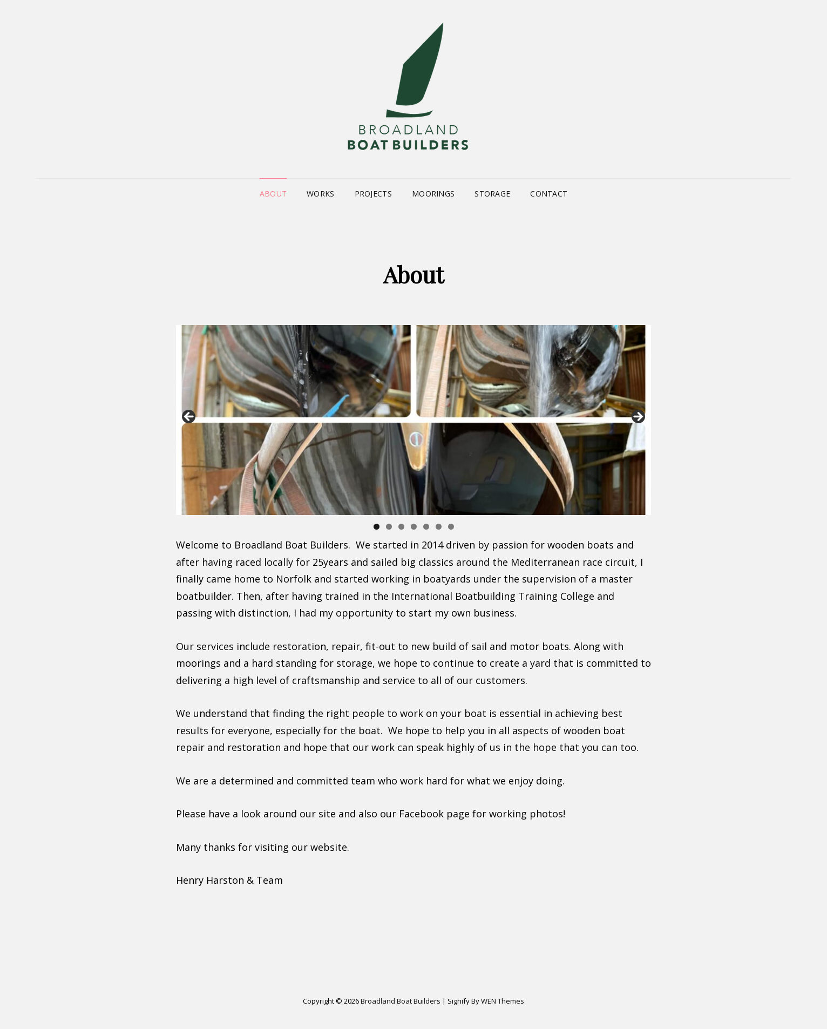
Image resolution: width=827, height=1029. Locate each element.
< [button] (189, 417)
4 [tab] (414, 527)
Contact (548, 193)
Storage (492, 193)
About (273, 193)
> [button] (637, 417)
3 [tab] (401, 527)
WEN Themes (502, 1001)
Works (320, 193)
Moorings (433, 193)
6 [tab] (439, 527)
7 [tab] (451, 527)
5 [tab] (426, 527)
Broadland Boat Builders (400, 1001)
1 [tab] (376, 527)
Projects (373, 193)
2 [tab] (389, 527)
